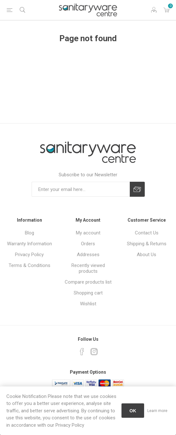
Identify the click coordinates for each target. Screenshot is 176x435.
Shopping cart (88, 293)
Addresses (88, 254)
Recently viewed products (88, 268)
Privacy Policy (29, 254)
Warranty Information (29, 244)
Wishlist (88, 304)
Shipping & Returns (146, 244)
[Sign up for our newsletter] (81, 189)
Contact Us (146, 233)
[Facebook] (82, 352)
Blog (29, 233)
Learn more (157, 410)
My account (88, 233)
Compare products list (88, 282)
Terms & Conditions (29, 265)
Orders (88, 244)
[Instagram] (94, 352)
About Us (146, 254)
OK (132, 410)
